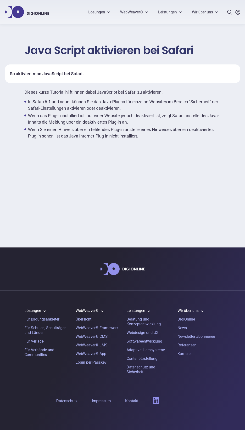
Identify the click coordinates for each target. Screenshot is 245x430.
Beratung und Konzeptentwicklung (144, 321)
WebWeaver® (131, 12)
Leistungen (167, 12)
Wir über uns (202, 12)
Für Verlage (34, 341)
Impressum (101, 401)
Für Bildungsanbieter (41, 319)
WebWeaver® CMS (92, 336)
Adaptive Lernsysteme (146, 350)
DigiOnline (186, 319)
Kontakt (131, 401)
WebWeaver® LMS (91, 345)
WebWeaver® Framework (97, 328)
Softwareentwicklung (144, 341)
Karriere (184, 353)
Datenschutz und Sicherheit (141, 369)
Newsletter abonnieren (196, 336)
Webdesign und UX (142, 332)
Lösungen (96, 12)
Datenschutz (67, 401)
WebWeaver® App (91, 353)
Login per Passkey (91, 362)
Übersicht (83, 319)
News (182, 328)
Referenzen (187, 345)
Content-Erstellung (142, 358)
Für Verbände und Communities (39, 352)
